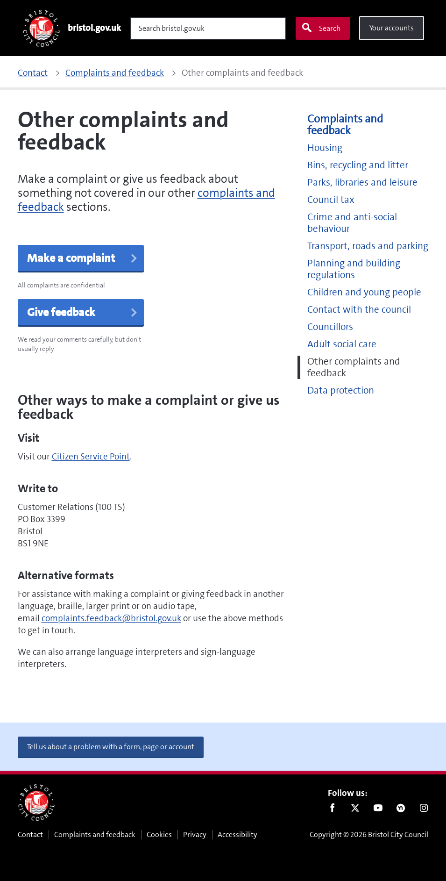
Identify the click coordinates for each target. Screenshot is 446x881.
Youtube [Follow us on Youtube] (378, 809)
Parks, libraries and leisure (362, 182)
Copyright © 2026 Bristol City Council (369, 834)
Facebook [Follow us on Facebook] (332, 809)
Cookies (159, 834)
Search (320, 28)
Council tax (330, 200)
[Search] (208, 28)
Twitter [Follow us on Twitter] (355, 809)
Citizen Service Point (91, 456)
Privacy (194, 834)
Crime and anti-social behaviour (352, 223)
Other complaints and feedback (353, 367)
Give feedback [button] (82, 312)
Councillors (330, 327)
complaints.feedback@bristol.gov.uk (111, 618)
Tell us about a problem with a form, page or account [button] (110, 747)
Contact (30, 834)
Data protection (340, 390)
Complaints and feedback (345, 124)
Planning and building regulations (353, 269)
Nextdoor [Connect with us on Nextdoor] (400, 809)
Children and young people (364, 292)
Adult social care (341, 344)
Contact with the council (359, 309)
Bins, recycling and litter (357, 165)
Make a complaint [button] (82, 258)
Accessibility (237, 834)
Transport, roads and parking (367, 246)
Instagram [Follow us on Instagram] (423, 809)
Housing (324, 148)
